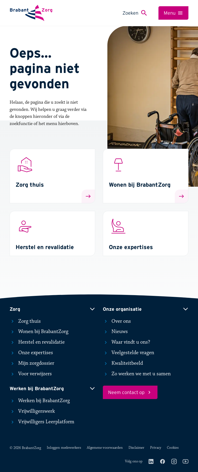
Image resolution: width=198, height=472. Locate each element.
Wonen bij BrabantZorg (39, 332)
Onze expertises (31, 353)
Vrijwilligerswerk (32, 411)
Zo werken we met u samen (137, 374)
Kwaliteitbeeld (123, 363)
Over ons (117, 321)
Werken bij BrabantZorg (40, 401)
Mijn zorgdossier (32, 363)
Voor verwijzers (31, 374)
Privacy (155, 447)
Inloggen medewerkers (64, 447)
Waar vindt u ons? (126, 342)
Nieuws (115, 332)
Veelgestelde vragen (128, 353)
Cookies (173, 447)
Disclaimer (136, 447)
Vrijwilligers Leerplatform (42, 422)
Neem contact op (130, 392)
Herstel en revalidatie (37, 342)
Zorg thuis (25, 321)
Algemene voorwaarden (105, 447)
